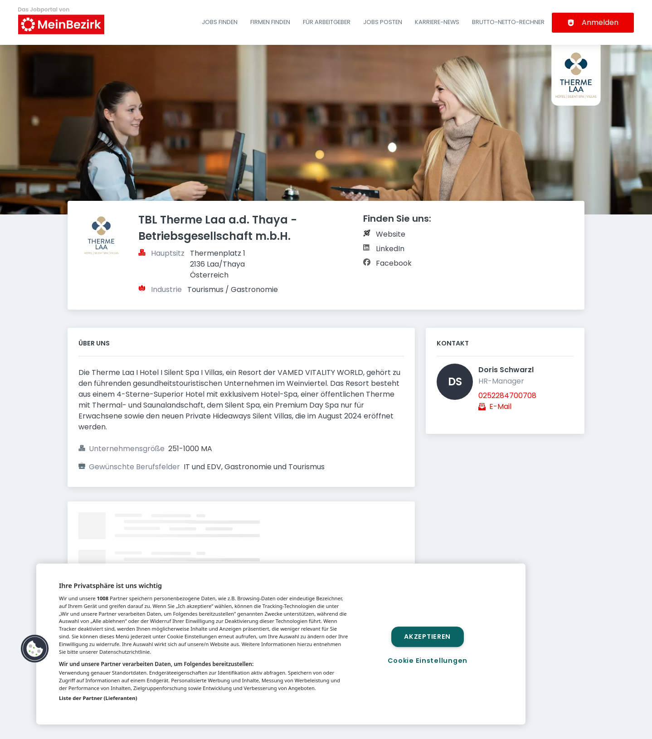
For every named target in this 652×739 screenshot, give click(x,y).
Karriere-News (437, 22)
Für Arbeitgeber (326, 22)
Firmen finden (270, 22)
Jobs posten (382, 22)
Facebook (394, 263)
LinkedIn (390, 248)
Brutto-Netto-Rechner (508, 22)
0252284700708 (507, 395)
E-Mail (500, 406)
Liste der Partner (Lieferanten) (98, 698)
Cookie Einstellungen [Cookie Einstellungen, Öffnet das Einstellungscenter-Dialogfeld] (427, 660)
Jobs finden (220, 22)
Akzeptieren (427, 636)
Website (390, 234)
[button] (34, 648)
